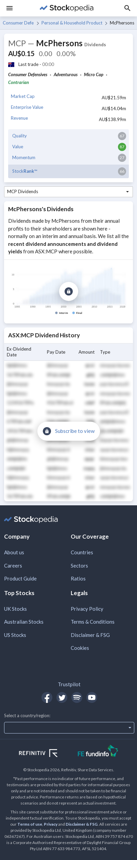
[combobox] (68, 191)
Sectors (79, 565)
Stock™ (24, 171)
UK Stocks (15, 609)
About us (14, 552)
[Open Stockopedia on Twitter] (61, 697)
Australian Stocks (24, 622)
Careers (13, 565)
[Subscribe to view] (68, 291)
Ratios (78, 578)
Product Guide (20, 578)
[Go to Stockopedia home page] (66, 8)
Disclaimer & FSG (90, 635)
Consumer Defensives (18, 23)
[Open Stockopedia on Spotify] (76, 697)
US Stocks (15, 635)
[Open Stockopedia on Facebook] (46, 697)
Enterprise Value (27, 107)
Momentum (23, 157)
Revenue (19, 118)
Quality (19, 135)
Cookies (80, 648)
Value (17, 146)
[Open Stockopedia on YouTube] (91, 697)
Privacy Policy (87, 609)
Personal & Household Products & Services (71, 23)
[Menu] (9, 8)
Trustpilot (69, 684)
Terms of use (29, 824)
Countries (82, 552)
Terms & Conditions (93, 622)
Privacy (50, 824)
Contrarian (18, 82)
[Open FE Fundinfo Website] (98, 752)
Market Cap (23, 96)
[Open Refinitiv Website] (45, 754)
